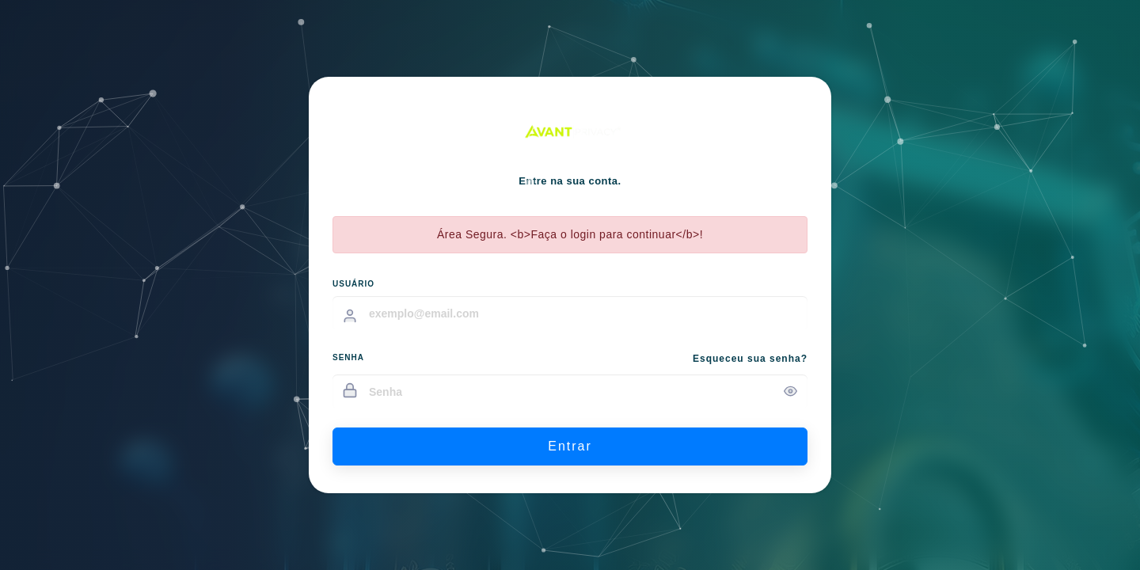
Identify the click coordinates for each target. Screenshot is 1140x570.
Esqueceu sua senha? (750, 358)
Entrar (570, 446)
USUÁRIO (353, 283)
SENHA (348, 357)
